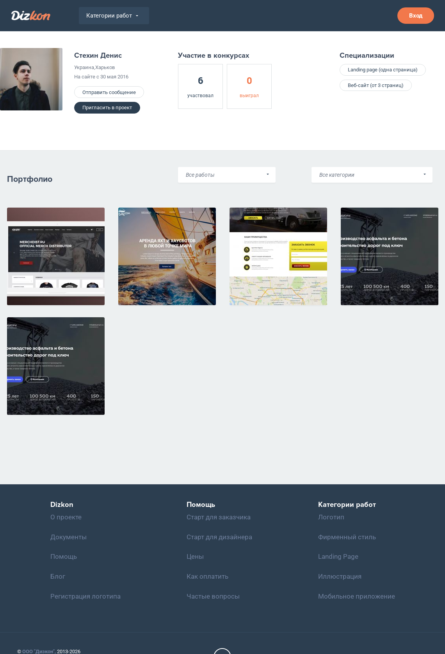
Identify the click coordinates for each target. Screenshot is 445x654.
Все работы (200, 175)
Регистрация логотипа (85, 596)
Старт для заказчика (219, 517)
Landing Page (338, 556)
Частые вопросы (213, 596)
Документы (68, 537)
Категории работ (112, 15)
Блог (57, 576)
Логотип (331, 517)
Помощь (63, 556)
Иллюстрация (339, 576)
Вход (415, 15)
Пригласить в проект (107, 107)
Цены (195, 556)
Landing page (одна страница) (383, 70)
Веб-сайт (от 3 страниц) (376, 85)
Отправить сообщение (109, 92)
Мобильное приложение (356, 596)
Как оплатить (207, 576)
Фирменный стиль (347, 537)
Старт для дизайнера (219, 537)
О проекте (66, 517)
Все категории (336, 175)
